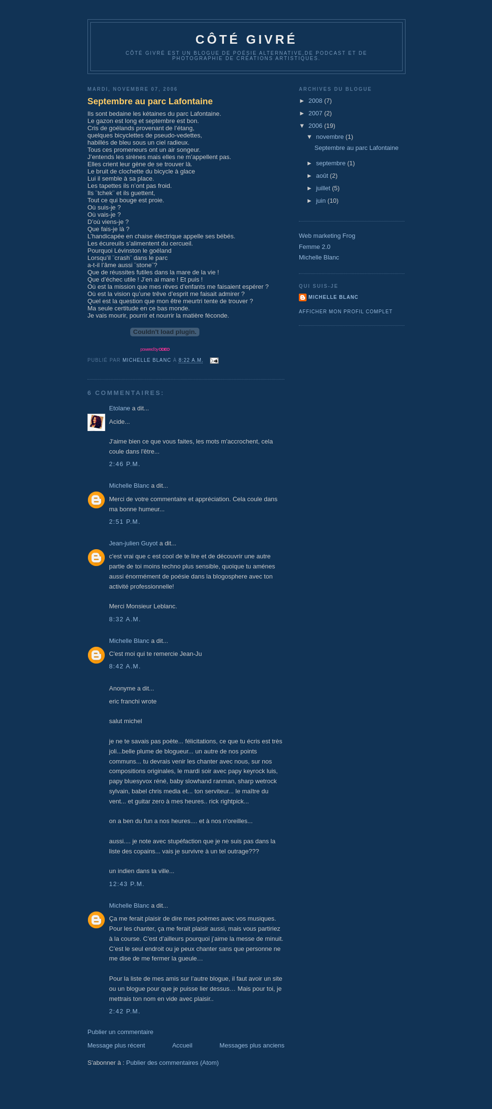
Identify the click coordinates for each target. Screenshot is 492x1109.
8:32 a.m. (125, 619)
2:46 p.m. (125, 464)
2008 (316, 100)
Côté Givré (246, 39)
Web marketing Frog (327, 235)
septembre (331, 163)
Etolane (119, 408)
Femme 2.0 (315, 246)
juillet (324, 188)
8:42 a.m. (125, 666)
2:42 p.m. (125, 1011)
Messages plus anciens (252, 1045)
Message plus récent (116, 1045)
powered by (155, 349)
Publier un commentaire (120, 1031)
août (323, 175)
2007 (316, 113)
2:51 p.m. (125, 521)
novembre (330, 136)
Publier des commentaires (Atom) (172, 1062)
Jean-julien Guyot (133, 543)
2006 (316, 125)
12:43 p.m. (127, 883)
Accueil (182, 1045)
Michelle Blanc (129, 485)
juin (322, 200)
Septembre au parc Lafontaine (150, 101)
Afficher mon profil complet (346, 311)
